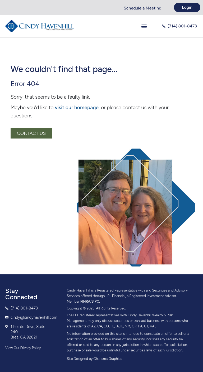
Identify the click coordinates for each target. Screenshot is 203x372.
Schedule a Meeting (143, 8)
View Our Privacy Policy (23, 348)
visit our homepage (77, 107)
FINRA (85, 301)
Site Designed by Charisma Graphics (94, 359)
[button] (144, 26)
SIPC (95, 301)
